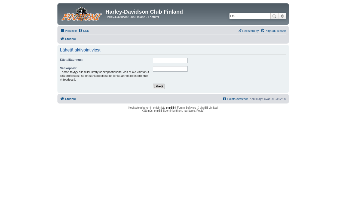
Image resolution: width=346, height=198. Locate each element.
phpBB (170, 107)
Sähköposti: (68, 68)
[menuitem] (83, 31)
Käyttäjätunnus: (71, 59)
